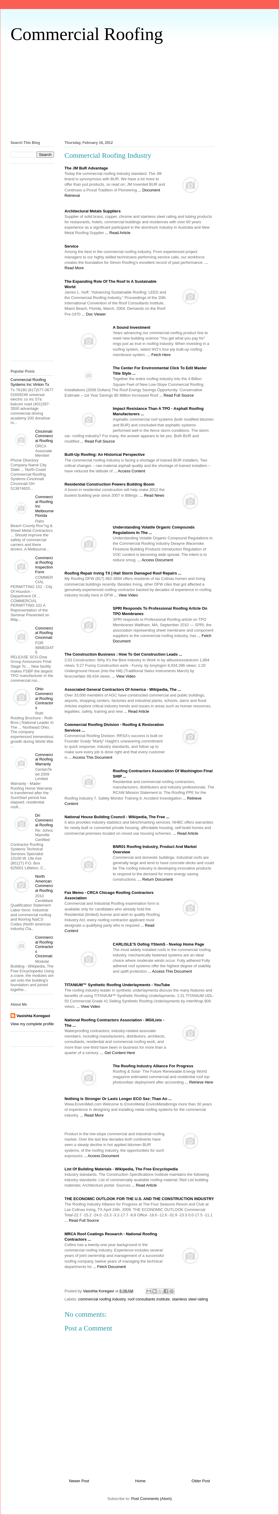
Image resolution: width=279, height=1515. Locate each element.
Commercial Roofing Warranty (44, 759)
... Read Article (117, 232)
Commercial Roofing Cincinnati (44, 633)
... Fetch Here (159, 354)
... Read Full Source (176, 395)
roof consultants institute (149, 1299)
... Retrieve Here (199, 1082)
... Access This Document (90, 757)
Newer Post (79, 1481)
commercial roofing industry (102, 1299)
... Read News (152, 495)
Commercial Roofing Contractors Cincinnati (44, 946)
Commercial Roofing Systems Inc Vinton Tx (29, 382)
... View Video (126, 595)
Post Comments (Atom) (151, 1498)
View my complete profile (32, 1024)
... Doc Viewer (94, 314)
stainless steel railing (190, 1299)
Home (140, 1481)
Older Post (201, 1481)
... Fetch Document (109, 1266)
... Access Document (155, 560)
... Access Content (129, 471)
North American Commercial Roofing (44, 883)
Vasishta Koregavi (33, 1016)
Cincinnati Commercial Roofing (44, 436)
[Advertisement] (139, 90)
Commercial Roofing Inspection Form (44, 565)
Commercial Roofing (86, 34)
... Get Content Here (117, 1052)
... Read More (92, 1115)
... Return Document (155, 879)
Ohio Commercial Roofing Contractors (44, 698)
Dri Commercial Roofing (44, 820)
